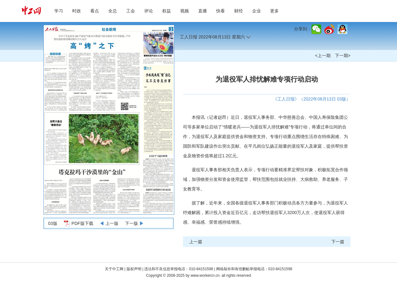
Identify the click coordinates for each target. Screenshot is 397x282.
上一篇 (195, 241)
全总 (112, 10)
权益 (166, 10)
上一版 (111, 223)
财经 (238, 10)
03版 (52, 223)
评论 (148, 10)
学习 (58, 10)
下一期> (342, 55)
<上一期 (323, 55)
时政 (76, 10)
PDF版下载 (82, 223)
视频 (184, 10)
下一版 (131, 223)
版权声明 (134, 269)
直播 (202, 10)
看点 (94, 10)
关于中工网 (114, 269)
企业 (256, 10)
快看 (220, 10)
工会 (130, 10)
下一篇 (337, 241)
